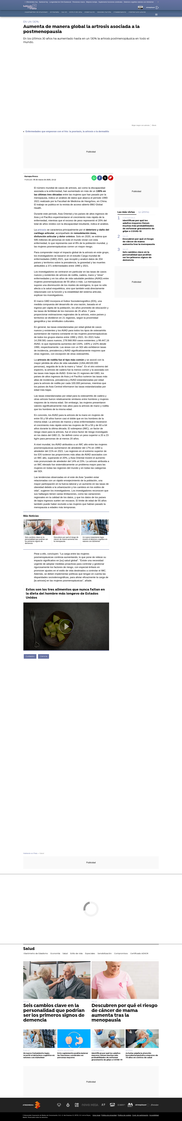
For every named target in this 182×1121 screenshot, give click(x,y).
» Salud (41, 853)
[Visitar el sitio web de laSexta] (69, 1105)
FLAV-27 (26, 1051)
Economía (54, 14)
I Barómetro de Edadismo (36, 14)
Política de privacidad (109, 1115)
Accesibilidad (154, 1115)
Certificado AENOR (137, 14)
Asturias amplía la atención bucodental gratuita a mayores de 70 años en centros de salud (142, 1055)
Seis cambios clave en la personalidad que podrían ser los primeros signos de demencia (137, 256)
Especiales (90, 14)
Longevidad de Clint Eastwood (60, 2)
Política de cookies (124, 1115)
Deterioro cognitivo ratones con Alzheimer (139, 2)
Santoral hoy (43, 2)
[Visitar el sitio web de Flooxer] (155, 1105)
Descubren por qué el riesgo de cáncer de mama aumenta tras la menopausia (139, 242)
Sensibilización (104, 14)
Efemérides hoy (32, 2)
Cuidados (30, 656)
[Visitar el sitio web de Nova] (86, 1105)
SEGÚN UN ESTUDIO (65, 1051)
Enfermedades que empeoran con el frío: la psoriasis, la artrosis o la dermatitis (67, 131)
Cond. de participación (140, 1115)
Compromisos (120, 14)
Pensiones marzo (78, 2)
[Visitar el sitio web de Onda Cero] (113, 1105)
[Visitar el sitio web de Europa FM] (121, 1105)
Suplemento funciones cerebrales (110, 2)
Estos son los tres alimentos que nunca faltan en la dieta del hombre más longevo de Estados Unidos (65, 594)
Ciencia (43, 656)
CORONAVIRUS (129, 218)
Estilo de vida (75, 14)
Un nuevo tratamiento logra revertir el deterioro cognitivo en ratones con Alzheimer (39, 1055)
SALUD (125, 236)
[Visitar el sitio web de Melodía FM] (130, 1105)
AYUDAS (129, 1051)
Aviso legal (96, 1115)
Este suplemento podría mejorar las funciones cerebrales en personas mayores (72, 1055)
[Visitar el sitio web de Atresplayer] (142, 1105)
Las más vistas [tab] (126, 212)
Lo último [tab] (143, 212)
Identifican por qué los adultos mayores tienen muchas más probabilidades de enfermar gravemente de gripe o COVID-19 (138, 226)
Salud (64, 14)
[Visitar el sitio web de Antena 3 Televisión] (60, 1105)
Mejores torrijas (91, 2)
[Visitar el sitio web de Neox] (77, 1105)
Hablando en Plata (30, 853)
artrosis (41, 229)
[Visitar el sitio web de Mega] (95, 1105)
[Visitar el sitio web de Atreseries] (104, 1105)
